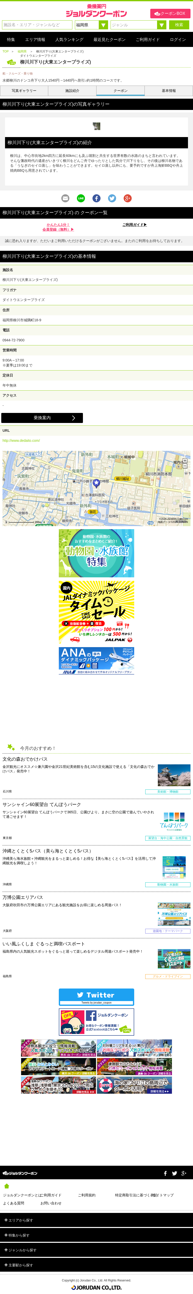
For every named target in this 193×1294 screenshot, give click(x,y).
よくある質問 (13, 1203)
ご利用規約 (86, 1195)
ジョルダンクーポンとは (21, 1195)
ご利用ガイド (51, 1195)
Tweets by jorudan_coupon (96, 1002)
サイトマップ (163, 1195)
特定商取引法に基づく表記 (134, 1195)
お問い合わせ (51, 1203)
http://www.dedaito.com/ (21, 441)
